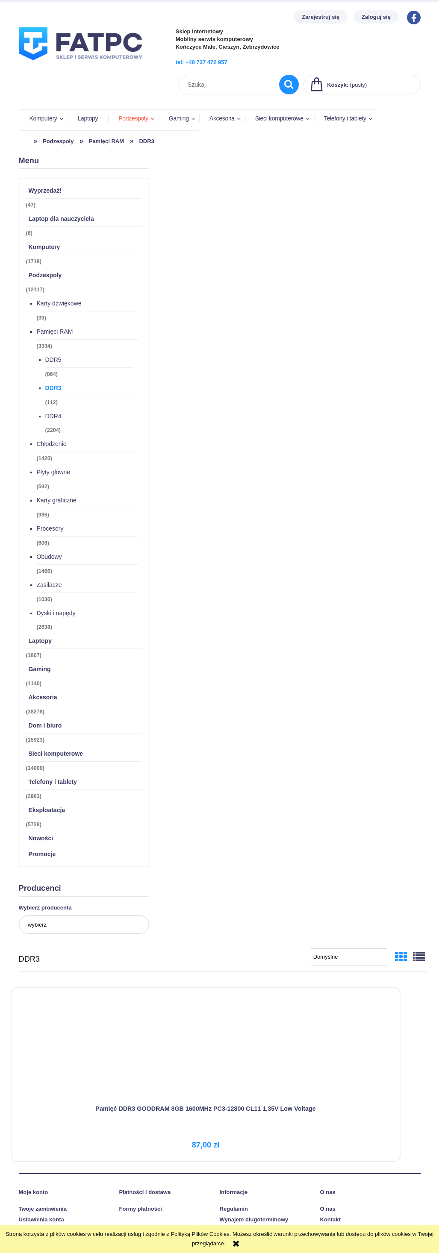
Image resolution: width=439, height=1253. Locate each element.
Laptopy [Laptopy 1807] (40, 640)
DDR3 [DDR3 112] (53, 387)
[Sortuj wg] (349, 956)
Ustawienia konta (41, 1216)
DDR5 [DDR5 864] (53, 359)
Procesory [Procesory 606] (50, 528)
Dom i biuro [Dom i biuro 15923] (45, 725)
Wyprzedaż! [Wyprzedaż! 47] (45, 190)
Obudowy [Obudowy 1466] (49, 556)
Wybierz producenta (45, 908)
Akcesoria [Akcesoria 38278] (43, 697)
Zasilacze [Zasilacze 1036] (49, 584)
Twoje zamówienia (43, 1205)
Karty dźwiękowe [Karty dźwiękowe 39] (59, 303)
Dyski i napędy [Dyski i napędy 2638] (56, 613)
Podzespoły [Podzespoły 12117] (45, 275)
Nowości (41, 838)
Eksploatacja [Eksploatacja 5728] (47, 810)
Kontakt (330, 1216)
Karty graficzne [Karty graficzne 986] (57, 500)
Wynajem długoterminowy (254, 1216)
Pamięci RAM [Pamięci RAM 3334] (55, 331)
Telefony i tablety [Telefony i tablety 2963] (53, 781)
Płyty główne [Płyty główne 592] (54, 472)
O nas (328, 1205)
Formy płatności (140, 1205)
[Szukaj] (289, 84)
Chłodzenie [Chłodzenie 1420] (52, 443)
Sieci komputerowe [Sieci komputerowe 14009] (56, 753)
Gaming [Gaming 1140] (40, 669)
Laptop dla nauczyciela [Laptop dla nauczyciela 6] (61, 218)
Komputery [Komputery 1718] (44, 247)
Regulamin (234, 1205)
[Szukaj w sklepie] (230, 84)
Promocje (42, 854)
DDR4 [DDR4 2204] (53, 416)
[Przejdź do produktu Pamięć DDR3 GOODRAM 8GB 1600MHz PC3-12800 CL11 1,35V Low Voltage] (84, 1043)
